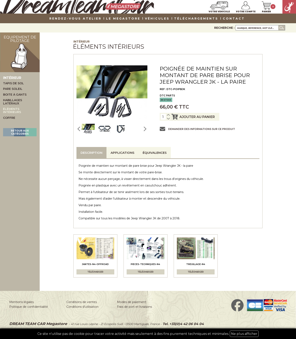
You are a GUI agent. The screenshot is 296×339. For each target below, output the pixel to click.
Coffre (9, 117)
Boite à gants (15, 94)
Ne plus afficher (244, 334)
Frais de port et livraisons (134, 307)
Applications (122, 153)
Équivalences (155, 153)
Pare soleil (12, 88)
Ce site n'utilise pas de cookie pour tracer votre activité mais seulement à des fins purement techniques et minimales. (148, 334)
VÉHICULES (157, 19)
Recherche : (224, 28)
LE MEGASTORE (123, 19)
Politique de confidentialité (28, 307)
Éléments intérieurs (12, 111)
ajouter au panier (192, 117)
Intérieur (81, 41)
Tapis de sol (13, 83)
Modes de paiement (131, 302)
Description (91, 153)
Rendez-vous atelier (75, 19)
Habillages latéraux (12, 102)
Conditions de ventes (81, 302)
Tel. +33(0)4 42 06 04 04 (183, 324)
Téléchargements (196, 19)
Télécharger (95, 272)
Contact (234, 19)
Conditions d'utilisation (82, 307)
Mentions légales (21, 302)
